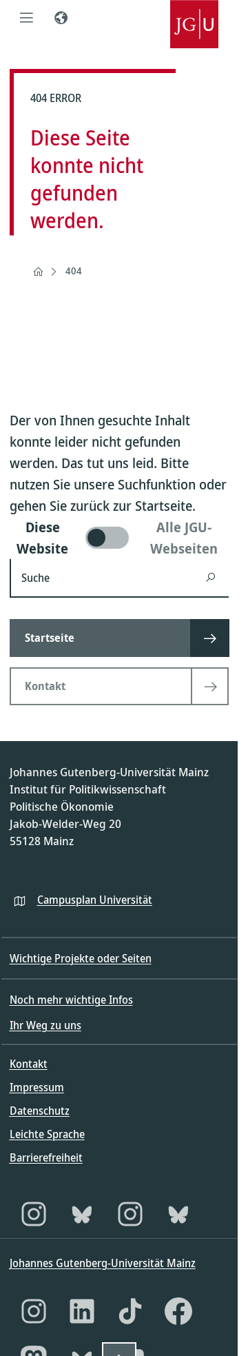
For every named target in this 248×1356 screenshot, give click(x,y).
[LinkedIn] (82, 1311)
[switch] (119, 537)
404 (73, 270)
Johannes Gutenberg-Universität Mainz (103, 1263)
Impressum (37, 1087)
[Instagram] (34, 1214)
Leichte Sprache (47, 1134)
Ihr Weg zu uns (45, 1025)
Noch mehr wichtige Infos (71, 999)
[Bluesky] (82, 1214)
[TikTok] (130, 1311)
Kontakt (29, 1063)
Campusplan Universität (94, 899)
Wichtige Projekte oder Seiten (81, 958)
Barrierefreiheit (46, 1157)
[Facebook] (178, 1311)
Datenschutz (40, 1110)
